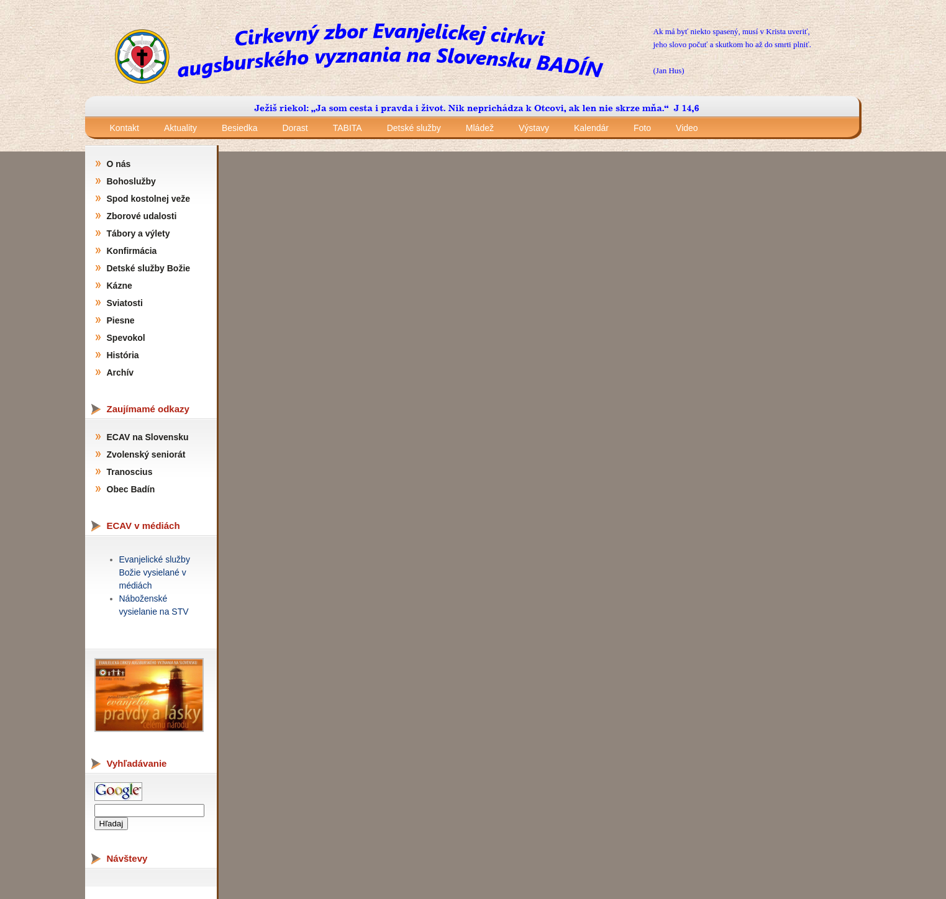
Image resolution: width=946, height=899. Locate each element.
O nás (119, 164)
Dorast (295, 128)
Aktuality (180, 128)
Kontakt (124, 128)
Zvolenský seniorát (146, 454)
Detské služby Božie (149, 268)
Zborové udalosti (142, 216)
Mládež (480, 128)
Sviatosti (125, 303)
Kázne (119, 286)
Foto (642, 128)
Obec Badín (131, 489)
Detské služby (414, 128)
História (123, 355)
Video (687, 128)
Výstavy (534, 128)
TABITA (347, 128)
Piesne (121, 320)
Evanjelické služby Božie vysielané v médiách (154, 572)
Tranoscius (130, 472)
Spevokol (126, 338)
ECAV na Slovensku (148, 437)
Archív (120, 372)
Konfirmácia (132, 251)
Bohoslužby (131, 181)
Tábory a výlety (138, 233)
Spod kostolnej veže (149, 199)
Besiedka (240, 128)
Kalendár (591, 128)
